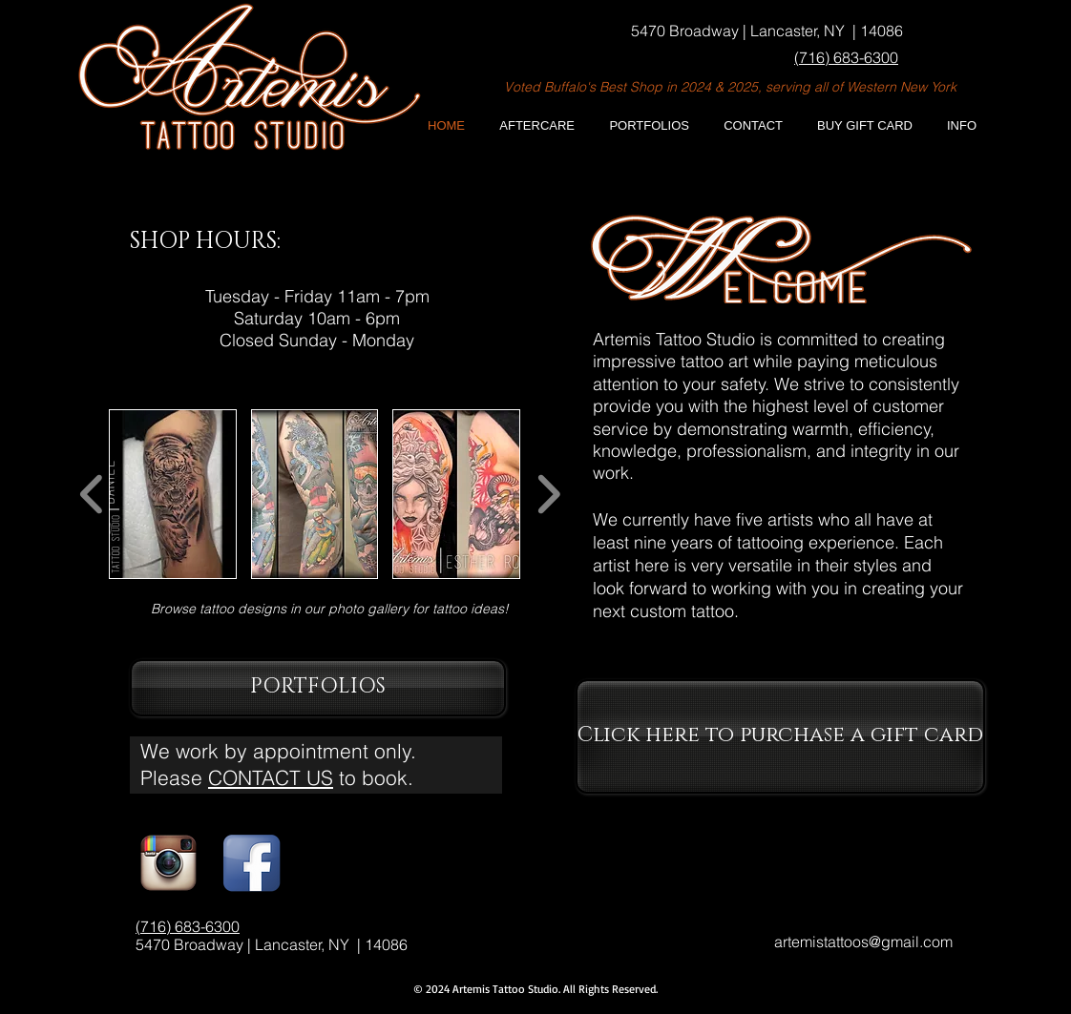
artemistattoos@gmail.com (863, 941)
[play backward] (92, 495)
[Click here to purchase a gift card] (780, 736)
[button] (955, 125)
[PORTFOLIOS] (318, 687)
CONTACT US (270, 777)
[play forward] (548, 495)
